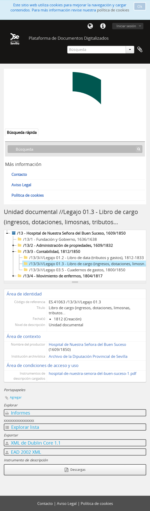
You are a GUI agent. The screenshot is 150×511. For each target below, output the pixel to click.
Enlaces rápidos (102, 26)
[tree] (75, 255)
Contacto (19, 174)
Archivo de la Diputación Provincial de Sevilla (88, 356)
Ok (139, 6)
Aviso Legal (21, 184)
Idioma (90, 26)
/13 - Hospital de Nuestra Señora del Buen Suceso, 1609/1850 (68, 233)
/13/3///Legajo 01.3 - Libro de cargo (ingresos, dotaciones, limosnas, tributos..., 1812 (86, 264)
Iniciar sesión (126, 26)
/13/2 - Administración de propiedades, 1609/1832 (64, 245)
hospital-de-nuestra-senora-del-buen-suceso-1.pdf (92, 373)
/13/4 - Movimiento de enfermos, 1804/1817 (59, 276)
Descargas (75, 469)
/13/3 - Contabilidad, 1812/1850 (48, 251)
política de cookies (113, 9)
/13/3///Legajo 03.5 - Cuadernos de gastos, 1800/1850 (74, 270)
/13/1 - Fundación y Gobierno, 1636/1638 (56, 239)
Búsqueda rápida (22, 132)
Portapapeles (140, 49)
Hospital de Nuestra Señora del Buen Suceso (87, 344)
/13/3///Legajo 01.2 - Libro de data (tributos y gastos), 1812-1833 (83, 257)
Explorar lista (22, 427)
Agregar (16, 397)
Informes (17, 413)
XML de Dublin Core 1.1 (33, 443)
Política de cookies (27, 195)
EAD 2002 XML (23, 452)
